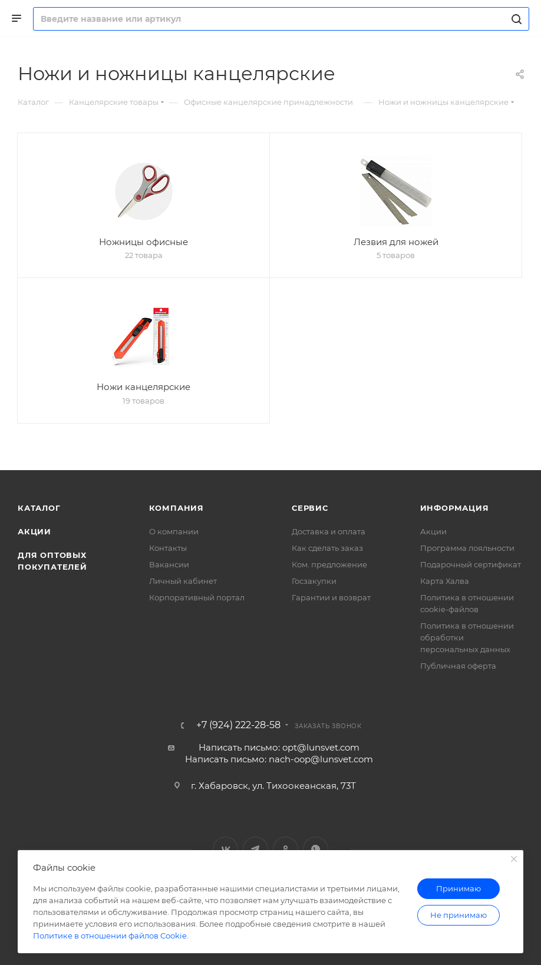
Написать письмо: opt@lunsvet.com (279, 747)
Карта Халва (444, 581)
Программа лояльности (467, 548)
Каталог (39, 508)
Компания (176, 508)
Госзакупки (314, 581)
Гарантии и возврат (331, 597)
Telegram (255, 849)
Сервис (310, 508)
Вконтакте (225, 849)
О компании (174, 531)
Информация (454, 508)
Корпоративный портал (197, 597)
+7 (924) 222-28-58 (238, 725)
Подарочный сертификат (470, 564)
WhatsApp (315, 849)
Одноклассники (285, 849)
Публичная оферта (458, 665)
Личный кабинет (183, 581)
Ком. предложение (329, 564)
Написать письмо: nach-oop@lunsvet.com (279, 759)
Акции (34, 531)
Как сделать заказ (327, 548)
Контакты (168, 548)
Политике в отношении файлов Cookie (110, 935)
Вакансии (169, 564)
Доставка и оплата (328, 531)
